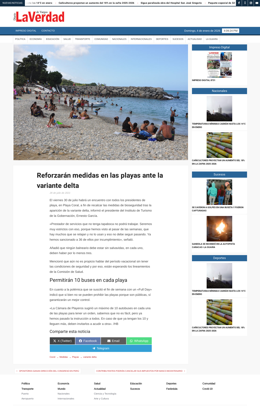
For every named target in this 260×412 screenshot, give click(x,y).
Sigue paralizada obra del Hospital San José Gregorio (173, 3)
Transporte (82, 39)
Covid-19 (207, 388)
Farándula (171, 388)
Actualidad (195, 39)
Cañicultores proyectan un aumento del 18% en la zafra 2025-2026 (99, 3)
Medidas (64, 357)
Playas (75, 357)
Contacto (48, 30)
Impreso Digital (26, 30)
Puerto (25, 393)
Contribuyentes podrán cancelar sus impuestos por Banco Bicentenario (139, 371)
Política (20, 39)
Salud (67, 39)
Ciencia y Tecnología (105, 393)
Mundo (61, 388)
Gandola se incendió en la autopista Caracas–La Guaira (213, 245)
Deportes (162, 39)
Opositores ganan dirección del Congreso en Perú (49, 371)
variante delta (89, 357)
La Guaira (212, 39)
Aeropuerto (27, 398)
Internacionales (141, 39)
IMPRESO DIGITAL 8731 (203, 80)
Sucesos (178, 39)
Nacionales (119, 39)
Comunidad (101, 39)
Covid (52, 357)
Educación (52, 39)
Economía (36, 39)
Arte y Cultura (101, 398)
